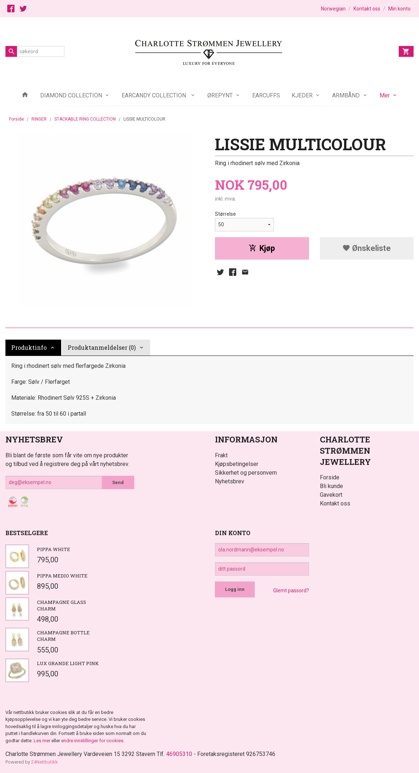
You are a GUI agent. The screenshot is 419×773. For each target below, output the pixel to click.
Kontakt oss (335, 503)
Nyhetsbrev (229, 481)
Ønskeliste (366, 248)
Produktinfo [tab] (29, 347)
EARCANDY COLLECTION (154, 95)
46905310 (179, 754)
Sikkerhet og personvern (246, 472)
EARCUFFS (266, 95)
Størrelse (225, 214)
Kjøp (262, 248)
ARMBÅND (346, 95)
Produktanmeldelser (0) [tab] (102, 347)
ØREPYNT (220, 95)
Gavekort (331, 494)
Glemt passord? (291, 590)
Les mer (42, 740)
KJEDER (302, 95)
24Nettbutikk (44, 762)
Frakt (221, 455)
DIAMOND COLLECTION (71, 95)
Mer (385, 95)
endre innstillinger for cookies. (92, 740)
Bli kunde (331, 486)
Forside (16, 119)
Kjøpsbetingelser (236, 464)
